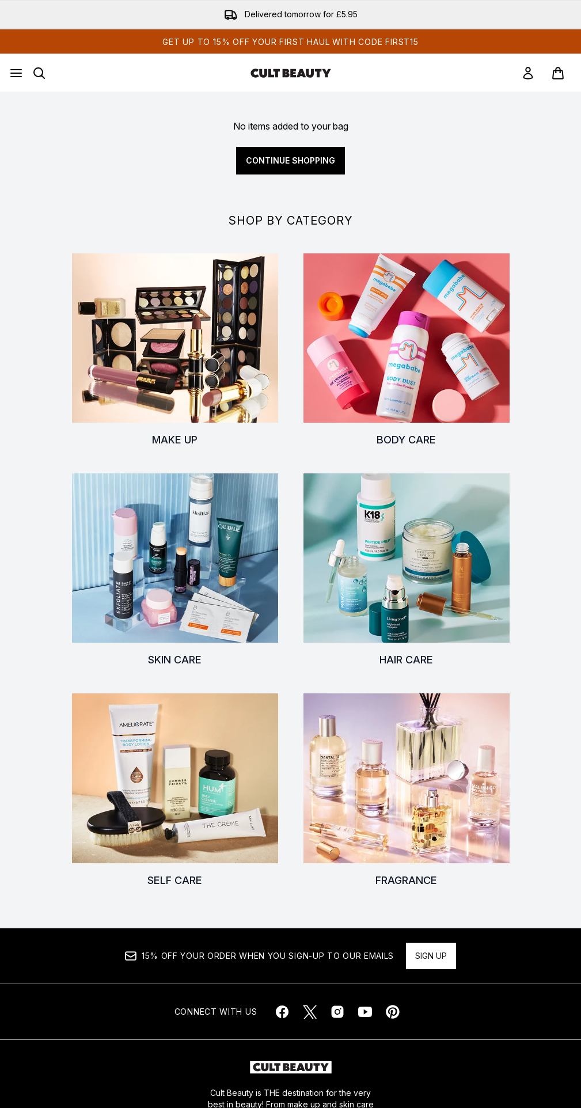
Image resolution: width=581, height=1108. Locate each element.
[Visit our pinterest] (393, 1012)
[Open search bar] (39, 73)
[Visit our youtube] (365, 1012)
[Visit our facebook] (282, 1012)
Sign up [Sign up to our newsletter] (431, 956)
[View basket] (558, 73)
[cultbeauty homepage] (291, 73)
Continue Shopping (290, 160)
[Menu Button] (16, 73)
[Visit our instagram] (337, 1012)
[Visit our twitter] (310, 1012)
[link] (528, 73)
